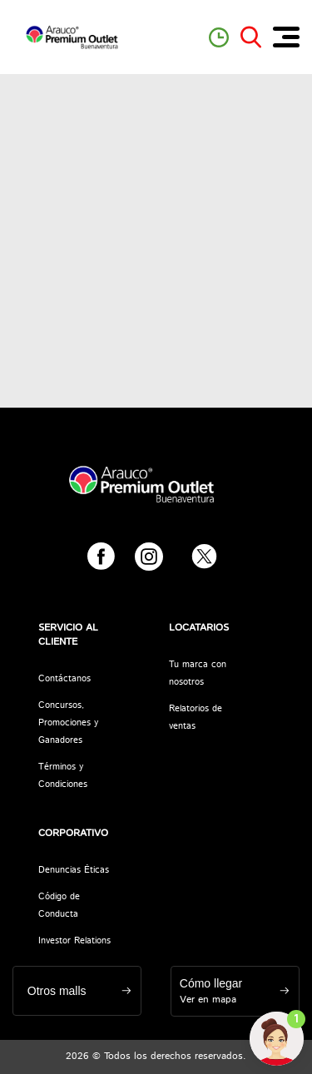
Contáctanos (64, 678)
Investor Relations (74, 941)
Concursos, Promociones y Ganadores (68, 723)
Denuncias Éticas (73, 870)
